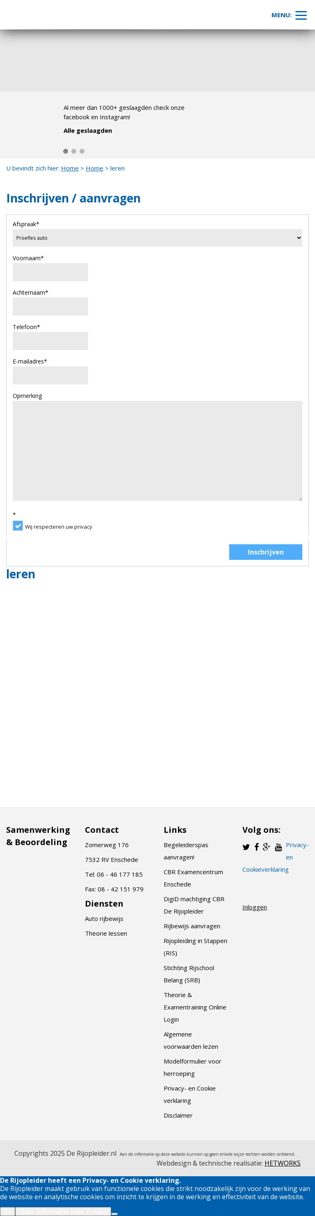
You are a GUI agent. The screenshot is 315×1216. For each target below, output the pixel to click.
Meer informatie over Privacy (63, 1211)
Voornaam (28, 258)
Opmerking (27, 396)
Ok (7, 1211)
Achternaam (30, 292)
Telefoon (26, 327)
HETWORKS (283, 1163)
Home (70, 168)
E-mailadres (30, 361)
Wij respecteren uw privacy (58, 526)
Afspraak (26, 224)
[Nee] (114, 1214)
